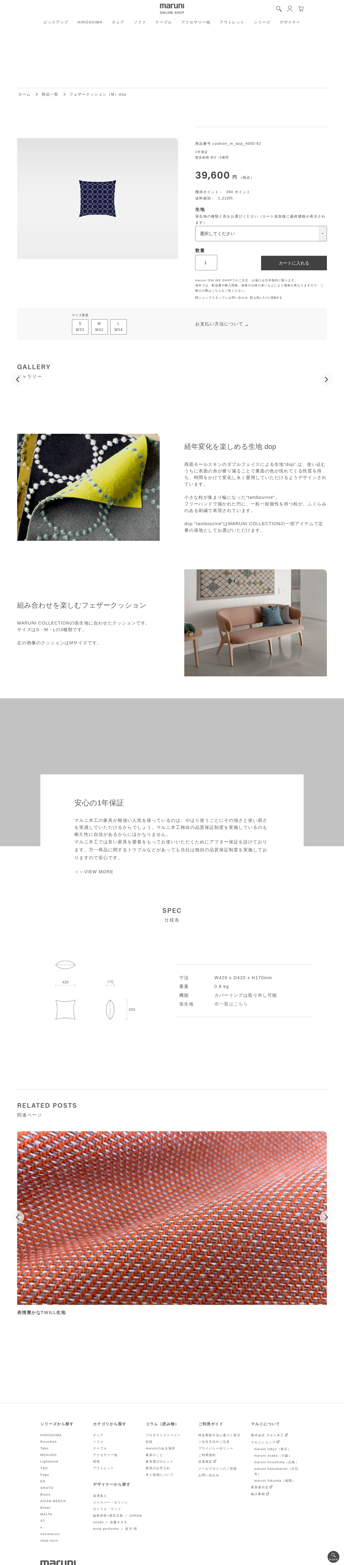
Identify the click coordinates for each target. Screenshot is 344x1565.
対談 (149, 1441)
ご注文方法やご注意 (214, 1441)
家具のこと (154, 1455)
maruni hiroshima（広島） (276, 1462)
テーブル (163, 22)
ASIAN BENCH (53, 1501)
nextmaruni (50, 1534)
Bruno (45, 1494)
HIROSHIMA (90, 22)
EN (42, 1481)
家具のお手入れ (158, 1468)
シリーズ (262, 22)
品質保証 (205, 1461)
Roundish (48, 1441)
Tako (44, 1448)
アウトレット (232, 22)
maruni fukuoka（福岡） (275, 1480)
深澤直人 (100, 1496)
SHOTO (47, 1488)
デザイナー (290, 22)
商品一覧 (50, 94)
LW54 (118, 327)
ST (42, 1521)
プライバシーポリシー (215, 1448)
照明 (96, 1461)
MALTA (46, 1514)
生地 (200, 209)
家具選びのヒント (160, 1461)
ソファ (140, 22)
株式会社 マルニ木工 (267, 1435)
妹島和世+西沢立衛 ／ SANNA (117, 1515)
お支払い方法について (219, 323)
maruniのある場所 (160, 1448)
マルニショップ (263, 1442)
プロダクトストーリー (163, 1435)
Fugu (44, 1474)
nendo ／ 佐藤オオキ (110, 1522)
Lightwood (49, 1461)
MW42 (99, 327)
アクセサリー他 (195, 22)
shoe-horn (49, 1540)
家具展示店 (260, 1487)
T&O (44, 1468)
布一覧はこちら (231, 1004)
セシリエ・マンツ (107, 1509)
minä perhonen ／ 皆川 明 (115, 1529)
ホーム (24, 94)
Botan (45, 1507)
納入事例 (258, 1494)
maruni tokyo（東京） (272, 1449)
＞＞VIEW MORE (94, 871)
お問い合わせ (208, 1475)
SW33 (80, 327)
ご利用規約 (207, 1455)
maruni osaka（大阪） (273, 1455)
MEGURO (48, 1455)
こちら (217, 290)
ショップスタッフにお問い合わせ (221, 297)
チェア (118, 22)
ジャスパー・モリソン (110, 1502)
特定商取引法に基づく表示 (219, 1435)
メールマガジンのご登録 (217, 1468)
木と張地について (160, 1474)
